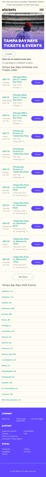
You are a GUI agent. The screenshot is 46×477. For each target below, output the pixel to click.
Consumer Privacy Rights (12, 439)
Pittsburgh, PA (8, 377)
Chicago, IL (6, 326)
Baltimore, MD (8, 308)
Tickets (37, 82)
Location (8, 54)
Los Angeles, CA (9, 360)
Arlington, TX (7, 297)
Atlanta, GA (7, 303)
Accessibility (29, 431)
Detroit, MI (6, 343)
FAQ (25, 434)
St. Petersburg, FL (10, 388)
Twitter (27, 449)
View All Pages (37, 419)
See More (23, 277)
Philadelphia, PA (9, 371)
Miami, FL (6, 366)
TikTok (4, 454)
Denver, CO (6, 337)
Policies (5, 434)
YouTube (27, 452)
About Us (5, 419)
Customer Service (9, 431)
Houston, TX (7, 348)
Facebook (6, 449)
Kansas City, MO (9, 354)
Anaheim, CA (7, 291)
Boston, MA (7, 314)
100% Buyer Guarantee (21, 420)
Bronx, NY (6, 320)
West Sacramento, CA (11, 400)
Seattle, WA (7, 383)
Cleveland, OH (8, 331)
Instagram (6, 452)
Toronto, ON (7, 394)
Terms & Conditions (10, 436)
